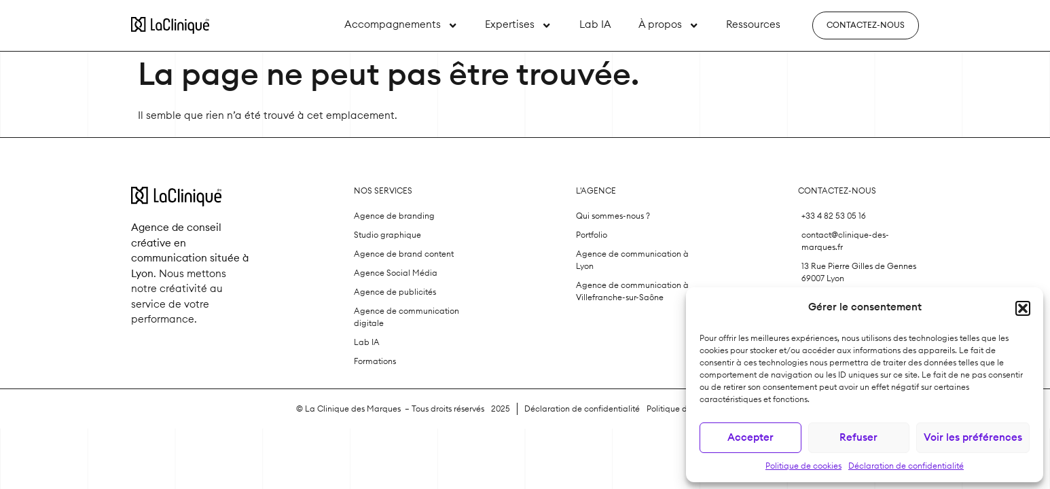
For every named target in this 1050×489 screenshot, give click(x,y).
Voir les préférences (973, 438)
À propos (668, 25)
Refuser (858, 438)
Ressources (753, 25)
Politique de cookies (803, 466)
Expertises (518, 25)
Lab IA (595, 25)
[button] (1023, 308)
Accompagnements (401, 25)
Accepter (750, 438)
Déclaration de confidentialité (906, 466)
